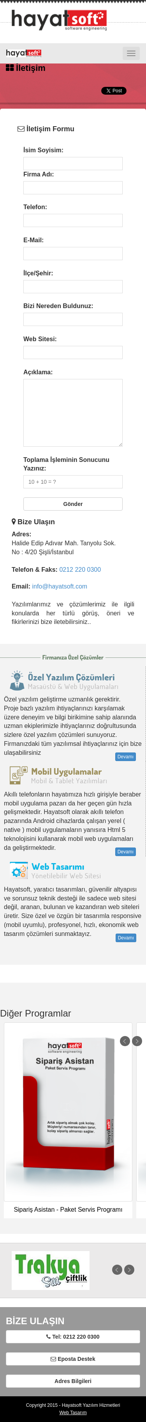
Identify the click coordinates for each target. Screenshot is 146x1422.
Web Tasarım (72, 1412)
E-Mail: (33, 240)
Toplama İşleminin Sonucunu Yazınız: (66, 464)
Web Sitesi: (40, 339)
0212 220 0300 (80, 569)
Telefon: (35, 207)
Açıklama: (38, 372)
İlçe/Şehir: (38, 273)
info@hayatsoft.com (59, 586)
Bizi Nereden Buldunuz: (58, 306)
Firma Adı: (38, 174)
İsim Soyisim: (43, 150)
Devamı (126, 756)
